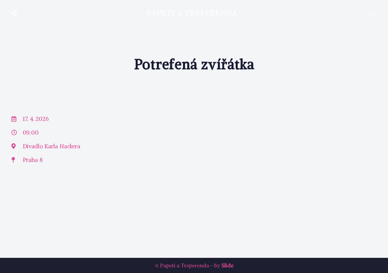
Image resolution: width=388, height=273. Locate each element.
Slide (227, 265)
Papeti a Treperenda (192, 13)
